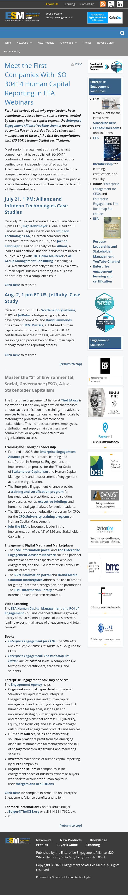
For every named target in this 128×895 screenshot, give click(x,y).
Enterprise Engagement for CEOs (106, 189)
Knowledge (66, 42)
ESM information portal (32, 550)
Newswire (22, 42)
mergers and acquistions (35, 784)
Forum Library (12, 51)
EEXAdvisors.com (106, 128)
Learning (69, 4)
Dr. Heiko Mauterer (49, 256)
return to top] (71, 825)
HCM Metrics (33, 325)
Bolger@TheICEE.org (23, 811)
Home (7, 42)
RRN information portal (33, 575)
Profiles (87, 42)
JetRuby (24, 315)
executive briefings (52, 501)
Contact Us (87, 4)
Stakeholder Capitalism (30, 471)
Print (78, 64)
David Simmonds (59, 320)
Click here (12, 285)
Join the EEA (17, 526)
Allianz (62, 246)
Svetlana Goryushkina (58, 310)
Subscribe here (104, 123)
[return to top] (71, 364)
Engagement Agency (26, 684)
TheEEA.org (69, 400)
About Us (52, 4)
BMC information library (33, 590)
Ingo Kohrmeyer (35, 226)
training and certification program (37, 491)
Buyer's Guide (105, 42)
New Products (46, 42)
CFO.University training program (44, 516)
